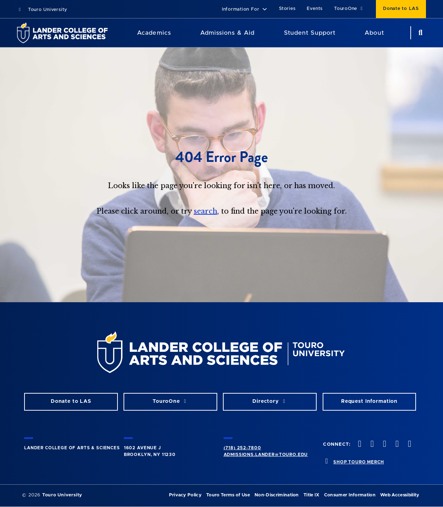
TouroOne (349, 8)
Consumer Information (350, 495)
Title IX (311, 495)
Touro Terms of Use (228, 495)
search (205, 211)
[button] (245, 9)
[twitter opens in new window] (371, 444)
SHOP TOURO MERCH (358, 462)
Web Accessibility (399, 495)
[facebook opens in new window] (358, 444)
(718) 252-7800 (242, 448)
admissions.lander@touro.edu (266, 454)
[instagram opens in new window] (383, 444)
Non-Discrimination (277, 495)
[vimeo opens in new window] (396, 444)
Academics (154, 33)
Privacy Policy (185, 495)
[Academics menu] (176, 33)
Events (315, 8)
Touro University (42, 9)
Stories (287, 8)
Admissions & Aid (227, 33)
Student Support (309, 33)
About (374, 33)
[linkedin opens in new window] (409, 444)
